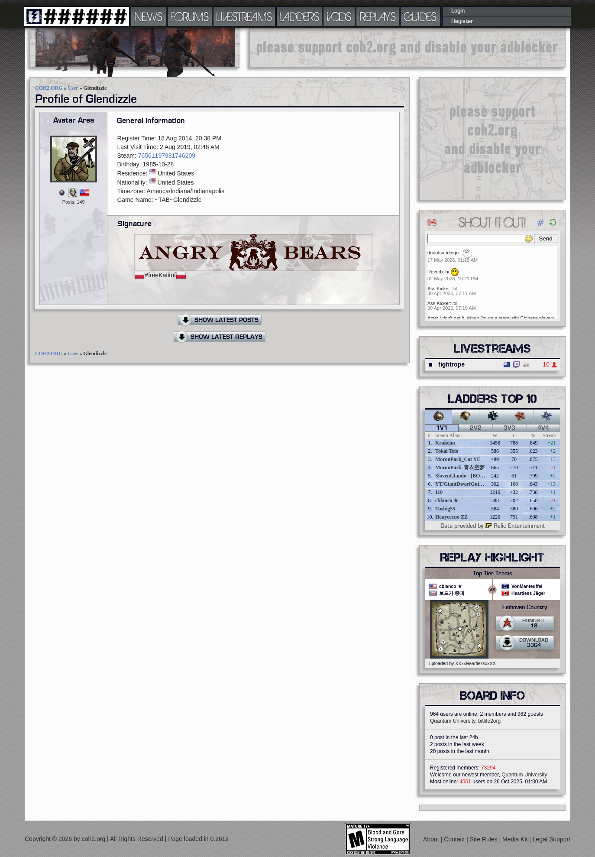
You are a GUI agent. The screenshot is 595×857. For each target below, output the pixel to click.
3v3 (509, 428)
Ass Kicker (438, 288)
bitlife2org (489, 721)
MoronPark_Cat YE (457, 459)
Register (462, 21)
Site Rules (484, 839)
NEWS (148, 16)
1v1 (442, 428)
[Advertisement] (407, 47)
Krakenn (445, 443)
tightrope (451, 364)
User (73, 88)
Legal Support (551, 839)
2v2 (476, 428)
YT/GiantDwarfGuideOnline (467, 484)
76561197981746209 (166, 155)
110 (439, 492)
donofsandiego (443, 252)
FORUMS (190, 16)
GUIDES (420, 16)
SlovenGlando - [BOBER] (463, 476)
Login (458, 11)
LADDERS (299, 16)
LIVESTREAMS (244, 16)
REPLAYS (378, 16)
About (431, 839)
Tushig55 (445, 509)
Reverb (435, 271)
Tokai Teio (446, 451)
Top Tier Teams (492, 574)
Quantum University (452, 721)
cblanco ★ (446, 500)
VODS (339, 16)
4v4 (543, 428)
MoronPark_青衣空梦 (460, 467)
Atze (432, 318)
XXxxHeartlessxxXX (475, 663)
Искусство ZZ (451, 517)
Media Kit (515, 839)
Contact (455, 839)
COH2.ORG (49, 88)
